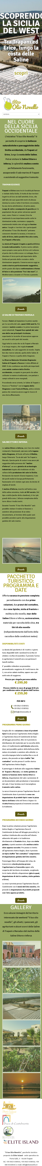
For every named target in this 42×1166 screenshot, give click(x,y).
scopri (21, 73)
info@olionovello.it (22, 712)
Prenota (21, 309)
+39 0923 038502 (21, 708)
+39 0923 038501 (21, 705)
